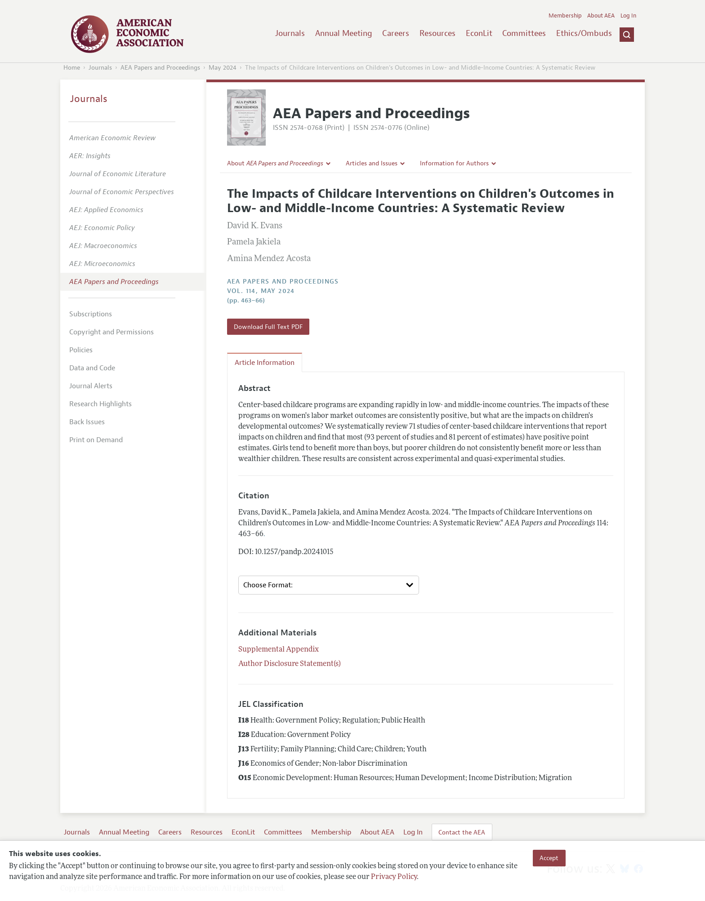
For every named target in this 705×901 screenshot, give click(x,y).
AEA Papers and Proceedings (160, 67)
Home (71, 67)
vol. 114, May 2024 (261, 291)
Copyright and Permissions (111, 332)
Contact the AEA (461, 832)
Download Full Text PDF (268, 327)
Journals (290, 33)
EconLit (479, 33)
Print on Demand (96, 439)
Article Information (264, 362)
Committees (524, 33)
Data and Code (92, 368)
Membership (565, 15)
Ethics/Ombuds (584, 33)
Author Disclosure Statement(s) (289, 664)
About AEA (601, 15)
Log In (628, 15)
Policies (81, 350)
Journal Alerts (90, 386)
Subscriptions (90, 314)
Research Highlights (100, 403)
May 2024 (222, 67)
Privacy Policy (394, 877)
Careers (395, 33)
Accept (549, 858)
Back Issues (87, 421)
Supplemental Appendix (278, 649)
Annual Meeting (343, 33)
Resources (437, 33)
